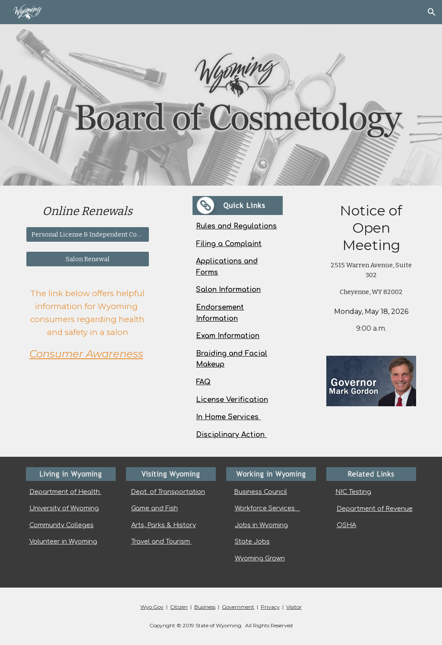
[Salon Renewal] (87, 259)
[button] (431, 12)
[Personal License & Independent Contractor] (87, 234)
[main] (87, 211)
